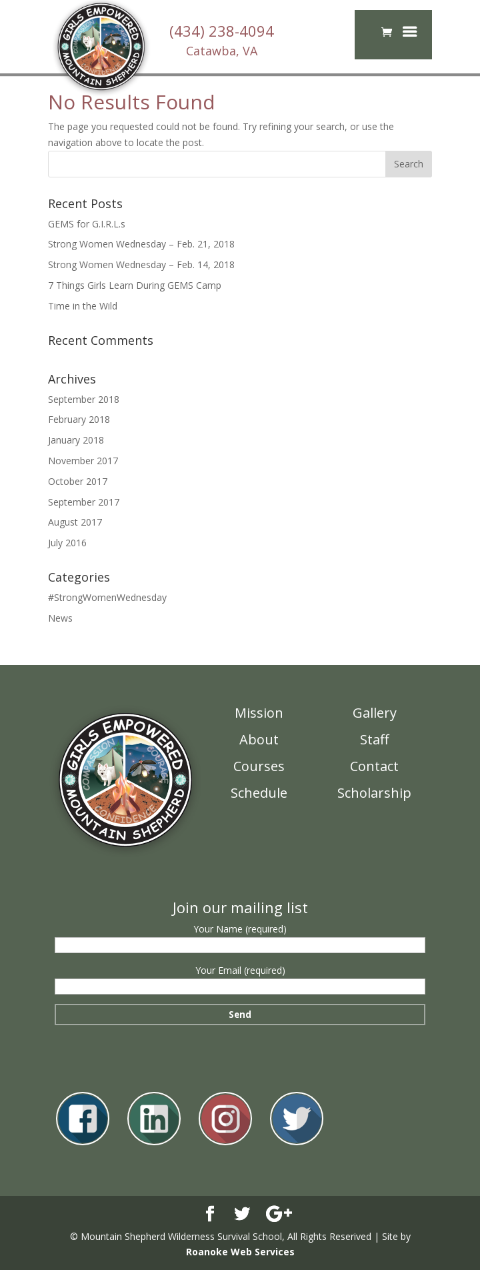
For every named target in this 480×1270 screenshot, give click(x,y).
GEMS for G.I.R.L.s (86, 223)
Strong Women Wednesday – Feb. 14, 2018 (141, 264)
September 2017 (83, 502)
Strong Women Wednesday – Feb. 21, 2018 (141, 243)
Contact (374, 766)
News (60, 618)
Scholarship (374, 793)
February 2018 (79, 419)
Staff (374, 739)
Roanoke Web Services (240, 1251)
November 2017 (83, 460)
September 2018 (83, 399)
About (259, 739)
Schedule (259, 793)
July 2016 (67, 542)
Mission (259, 713)
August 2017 (75, 522)
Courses (259, 766)
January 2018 (76, 440)
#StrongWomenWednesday (107, 597)
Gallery (375, 713)
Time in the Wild (82, 305)
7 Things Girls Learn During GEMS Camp (134, 285)
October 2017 (77, 481)
